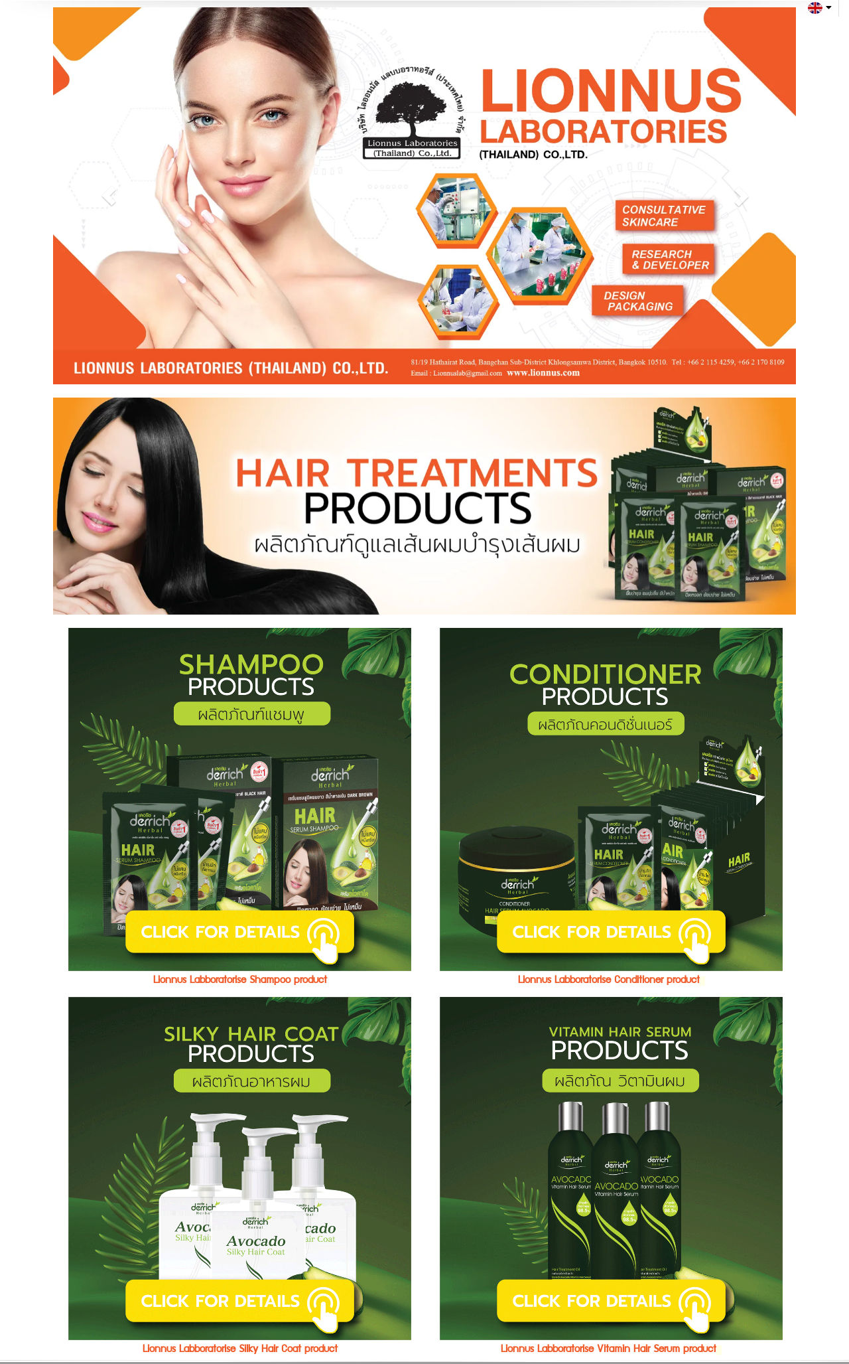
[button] (108, 195)
